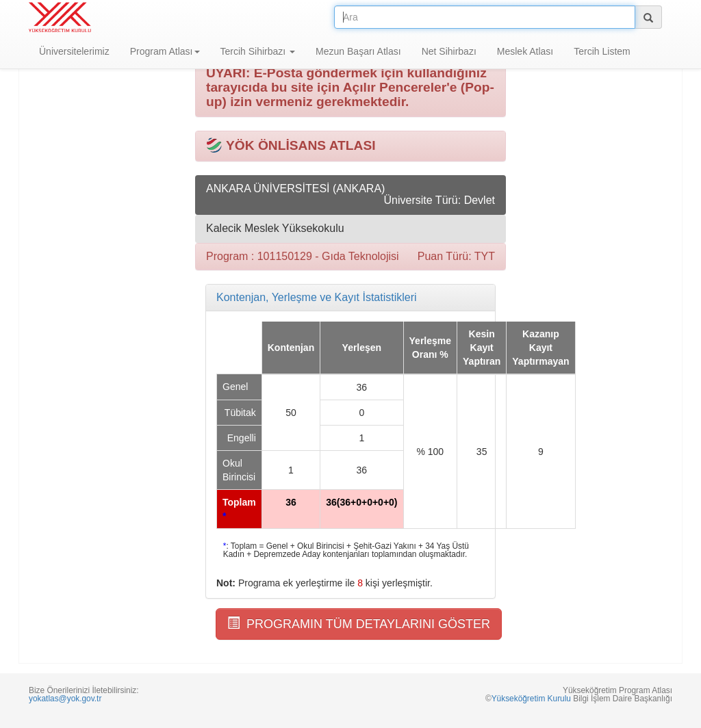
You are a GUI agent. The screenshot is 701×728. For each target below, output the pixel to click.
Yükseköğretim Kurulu (531, 698)
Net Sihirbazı (449, 51)
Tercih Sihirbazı (258, 51)
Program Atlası (165, 51)
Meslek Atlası (525, 51)
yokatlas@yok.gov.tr (65, 698)
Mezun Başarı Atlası (358, 51)
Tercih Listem (602, 51)
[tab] (350, 298)
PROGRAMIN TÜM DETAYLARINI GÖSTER (358, 623)
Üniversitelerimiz (74, 51)
